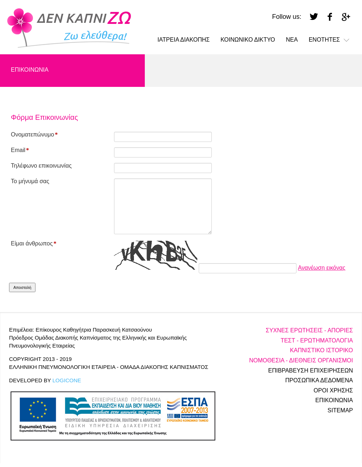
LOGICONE (66, 380)
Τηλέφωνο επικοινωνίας (41, 166)
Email (20, 150)
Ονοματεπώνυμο (34, 134)
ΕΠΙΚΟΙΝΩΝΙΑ (30, 70)
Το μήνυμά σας (30, 181)
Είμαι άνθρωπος (33, 243)
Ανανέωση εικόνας (321, 268)
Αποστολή (22, 287)
